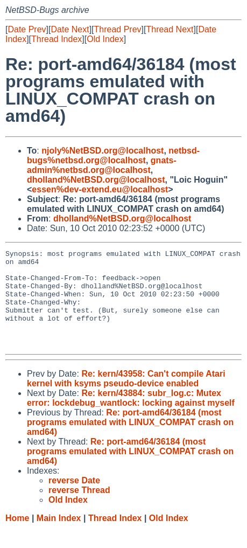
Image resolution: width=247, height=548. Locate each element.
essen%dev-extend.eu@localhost (100, 189)
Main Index (59, 537)
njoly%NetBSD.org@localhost (102, 150)
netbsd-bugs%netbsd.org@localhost (113, 155)
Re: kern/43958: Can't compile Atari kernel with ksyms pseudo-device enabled (126, 398)
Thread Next (169, 29)
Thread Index (56, 39)
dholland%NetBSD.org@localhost (96, 179)
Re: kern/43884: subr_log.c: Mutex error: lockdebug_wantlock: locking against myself (131, 417)
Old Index (105, 39)
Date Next (70, 29)
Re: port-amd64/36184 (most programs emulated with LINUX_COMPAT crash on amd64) (130, 441)
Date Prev (27, 29)
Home (17, 537)
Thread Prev (118, 29)
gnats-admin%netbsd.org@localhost (102, 165)
